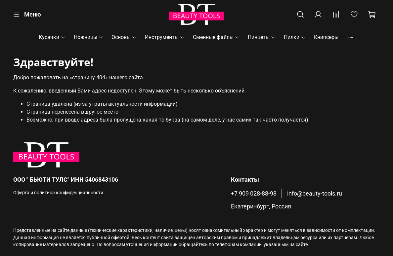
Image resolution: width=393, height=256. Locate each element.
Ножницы (89, 37)
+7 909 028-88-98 (254, 193)
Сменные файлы (216, 37)
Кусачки (52, 37)
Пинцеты (262, 37)
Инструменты (165, 37)
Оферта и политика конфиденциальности (58, 193)
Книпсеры (326, 37)
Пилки (295, 37)
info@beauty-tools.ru (314, 193)
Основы (124, 37)
